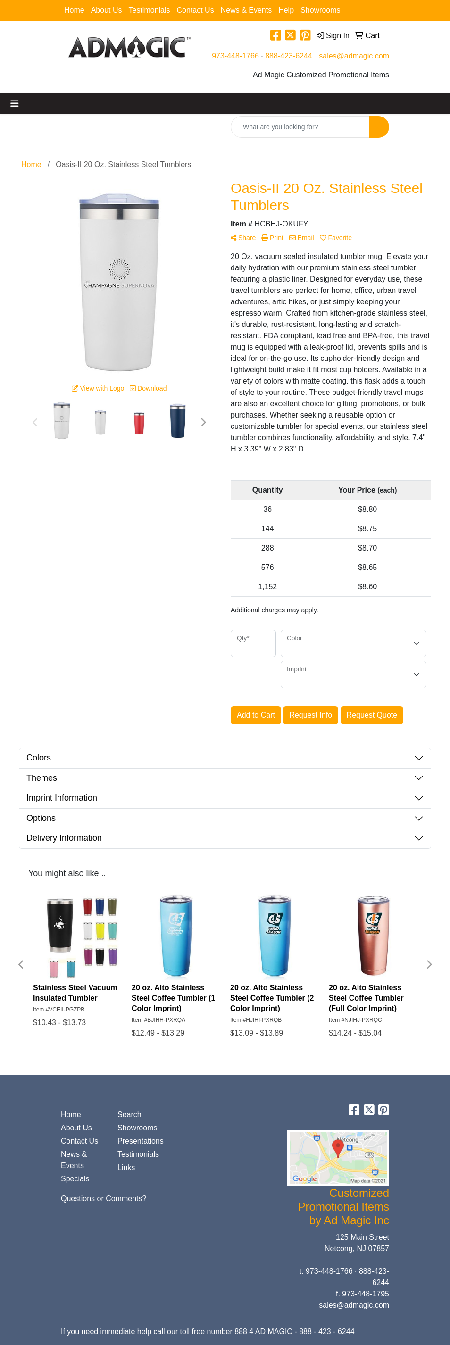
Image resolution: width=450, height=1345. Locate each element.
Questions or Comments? (103, 1199)
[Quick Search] (300, 127)
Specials (75, 1179)
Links (126, 1167)
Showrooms (320, 10)
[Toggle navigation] (15, 103)
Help (286, 10)
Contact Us (195, 10)
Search (129, 1115)
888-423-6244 (288, 56)
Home (74, 10)
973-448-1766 (235, 56)
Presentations (140, 1141)
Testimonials (149, 10)
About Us (106, 10)
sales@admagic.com (354, 56)
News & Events (246, 10)
